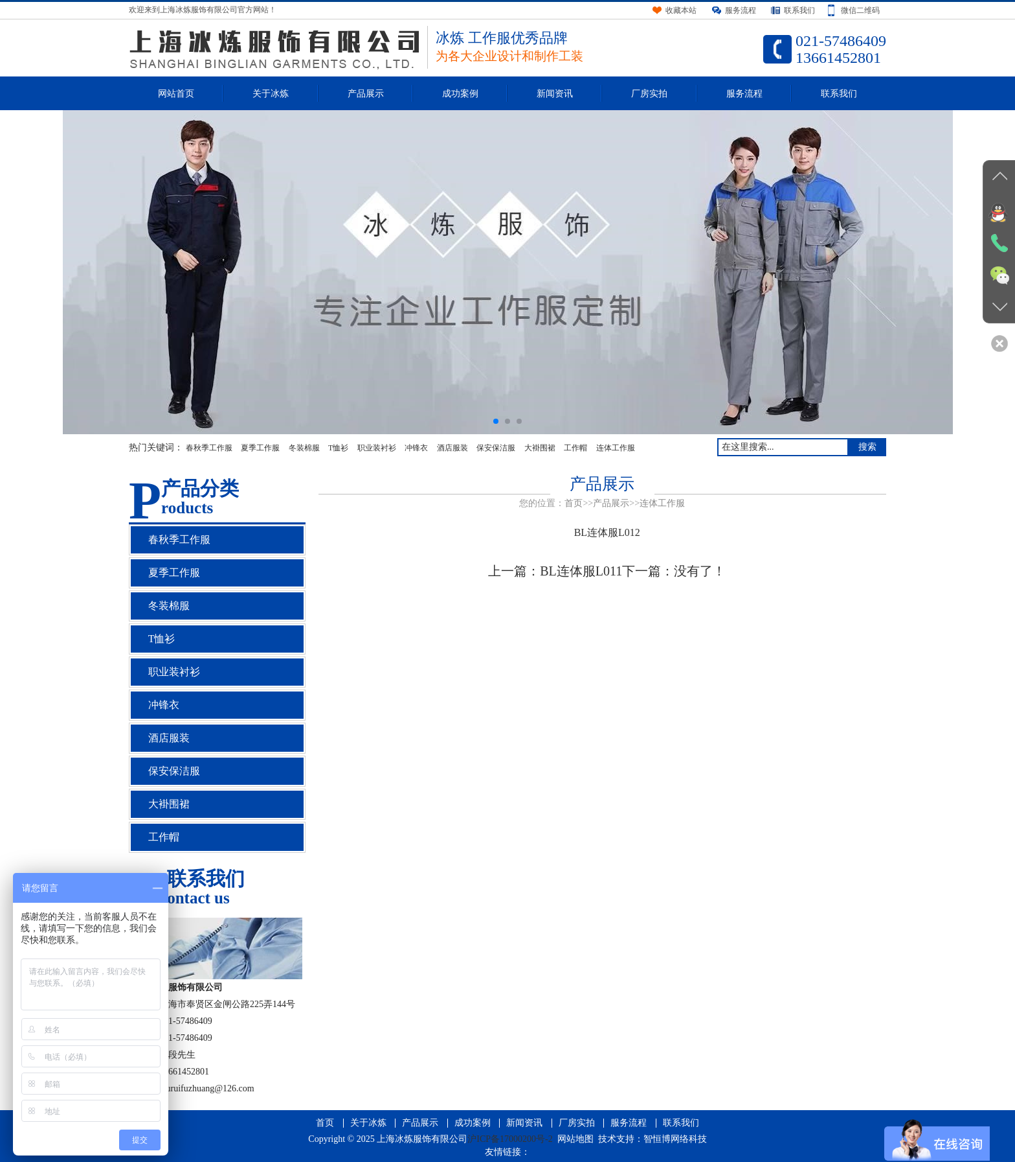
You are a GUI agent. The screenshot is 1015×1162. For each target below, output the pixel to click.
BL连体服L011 (581, 571)
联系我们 (839, 94)
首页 (573, 503)
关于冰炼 (270, 94)
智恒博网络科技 (675, 1139)
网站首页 (176, 94)
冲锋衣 (416, 447)
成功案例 (460, 94)
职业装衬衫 (376, 447)
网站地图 (575, 1139)
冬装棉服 (304, 447)
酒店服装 (452, 447)
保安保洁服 (495, 447)
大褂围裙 (539, 447)
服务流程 (744, 94)
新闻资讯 (555, 94)
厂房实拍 (649, 94)
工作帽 (575, 447)
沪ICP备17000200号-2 (509, 1139)
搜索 (867, 447)
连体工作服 (615, 447)
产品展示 (366, 94)
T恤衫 (338, 447)
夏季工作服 (260, 447)
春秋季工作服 (209, 447)
